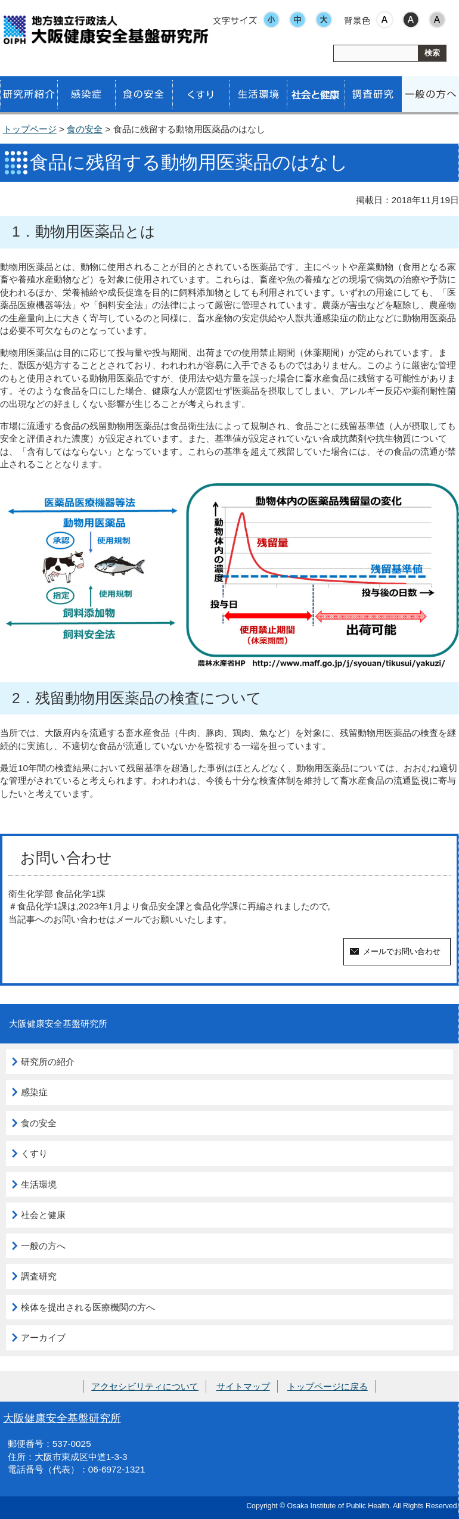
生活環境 (39, 1184)
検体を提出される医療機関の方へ (88, 1307)
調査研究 (39, 1276)
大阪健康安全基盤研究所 (62, 1418)
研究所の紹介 (48, 1062)
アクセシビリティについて (145, 1386)
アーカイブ (43, 1337)
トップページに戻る (327, 1386)
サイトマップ (243, 1386)
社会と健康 (43, 1215)
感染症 (34, 1092)
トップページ (30, 129)
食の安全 (85, 129)
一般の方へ (43, 1246)
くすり (34, 1153)
